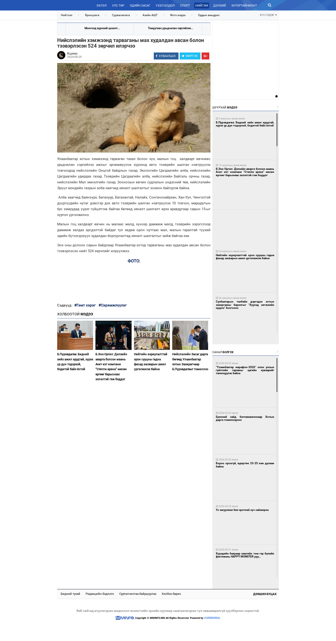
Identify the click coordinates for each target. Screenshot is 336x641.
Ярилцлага (92, 15)
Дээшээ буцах (264, 594)
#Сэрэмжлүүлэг (112, 305)
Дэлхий (219, 5)
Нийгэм (201, 5)
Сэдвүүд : (65, 305)
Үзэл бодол (165, 5)
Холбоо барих (171, 594)
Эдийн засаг (140, 5)
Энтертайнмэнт (244, 5)
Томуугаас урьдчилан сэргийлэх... (170, 28)
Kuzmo (72, 53)
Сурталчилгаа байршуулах (137, 594)
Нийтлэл (66, 15)
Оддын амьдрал (209, 15)
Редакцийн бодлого (100, 594)
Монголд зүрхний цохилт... (102, 28)
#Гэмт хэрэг (85, 305)
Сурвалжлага (121, 15)
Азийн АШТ (150, 15)
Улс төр (118, 5)
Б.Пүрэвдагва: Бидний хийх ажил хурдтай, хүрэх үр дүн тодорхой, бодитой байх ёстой (75, 361)
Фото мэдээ (178, 15)
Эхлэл (101, 5)
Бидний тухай (70, 594)
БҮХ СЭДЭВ (268, 15)
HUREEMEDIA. (212, 618)
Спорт (185, 5)
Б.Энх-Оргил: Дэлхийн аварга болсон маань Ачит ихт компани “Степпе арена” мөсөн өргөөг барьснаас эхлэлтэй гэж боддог (111, 366)
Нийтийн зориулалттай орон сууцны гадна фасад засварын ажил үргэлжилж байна (150, 361)
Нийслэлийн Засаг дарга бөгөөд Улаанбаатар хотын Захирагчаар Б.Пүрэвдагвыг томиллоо (190, 361)
